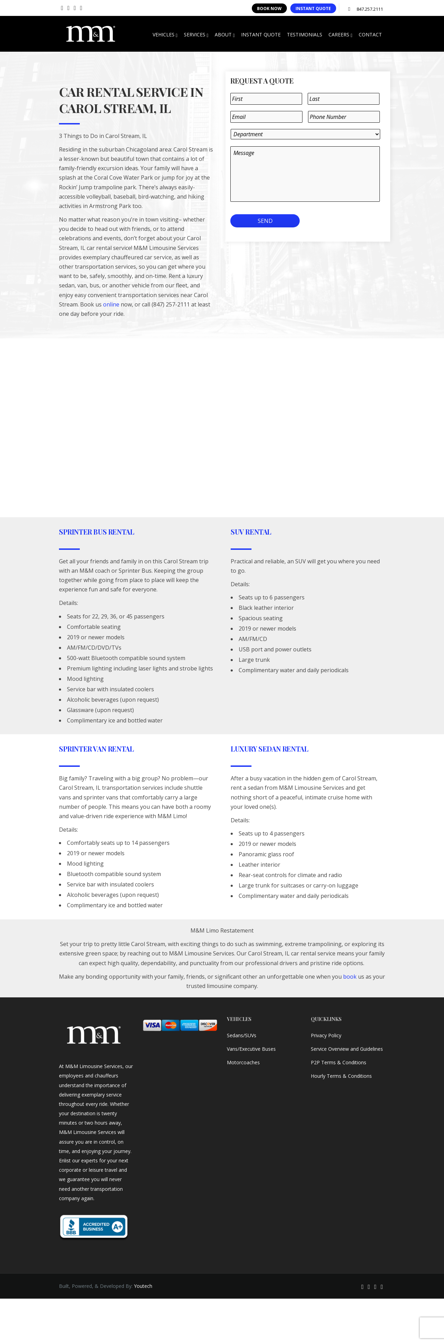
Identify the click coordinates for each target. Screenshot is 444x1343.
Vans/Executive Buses (251, 1049)
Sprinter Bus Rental (96, 531)
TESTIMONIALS (304, 34)
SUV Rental (251, 531)
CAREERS (340, 34)
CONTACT (370, 34)
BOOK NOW (269, 8)
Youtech (143, 1286)
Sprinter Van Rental (96, 748)
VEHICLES (165, 34)
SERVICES (196, 34)
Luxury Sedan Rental (269, 748)
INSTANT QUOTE (313, 8)
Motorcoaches (243, 1062)
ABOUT (225, 34)
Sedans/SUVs (241, 1035)
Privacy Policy (326, 1035)
